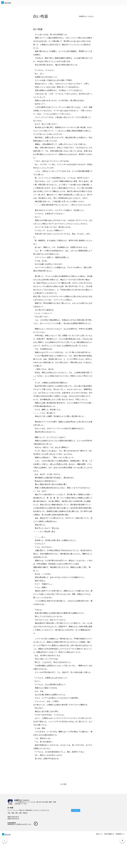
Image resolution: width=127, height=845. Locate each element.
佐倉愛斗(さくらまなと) (86, 16)
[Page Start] (122, 840)
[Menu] (5, 840)
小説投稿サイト (120, 834)
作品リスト (99, 834)
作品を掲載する (109, 834)
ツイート (76, 810)
